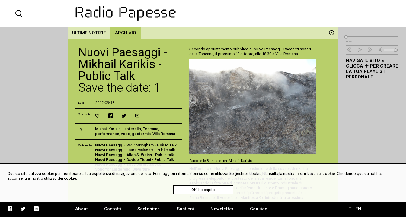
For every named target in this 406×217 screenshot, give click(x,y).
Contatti (112, 209)
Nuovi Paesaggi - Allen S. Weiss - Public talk (134, 155)
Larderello (131, 129)
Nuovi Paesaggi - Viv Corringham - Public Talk (136, 145)
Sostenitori (149, 209)
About (81, 209)
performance (107, 133)
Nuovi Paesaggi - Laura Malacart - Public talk (135, 150)
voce (125, 133)
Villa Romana (163, 133)
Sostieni (185, 209)
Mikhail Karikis (107, 129)
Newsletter (222, 209)
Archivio (125, 33)
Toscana (150, 129)
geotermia (141, 133)
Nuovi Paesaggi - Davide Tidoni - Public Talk (134, 159)
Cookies (258, 209)
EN (358, 209)
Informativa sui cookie (315, 173)
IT (349, 209)
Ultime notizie (89, 33)
